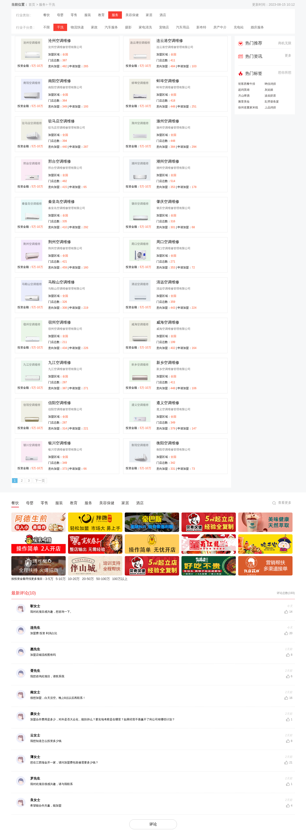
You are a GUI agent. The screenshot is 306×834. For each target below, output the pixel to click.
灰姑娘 (269, 89)
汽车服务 (111, 27)
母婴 (60, 15)
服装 (87, 15)
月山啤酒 (244, 95)
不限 (46, 27)
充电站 (239, 27)
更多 (288, 55)
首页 (32, 4)
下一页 (40, 480)
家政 (94, 27)
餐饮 (46, 15)
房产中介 (220, 27)
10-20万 (74, 579)
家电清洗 (145, 27)
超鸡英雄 (244, 89)
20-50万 (88, 579)
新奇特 (201, 27)
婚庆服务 (257, 27)
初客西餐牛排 (246, 83)
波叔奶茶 (270, 95)
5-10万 (61, 579)
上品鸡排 (270, 107)
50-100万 (103, 579)
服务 (42, 4)
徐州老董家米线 (248, 107)
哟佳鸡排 (270, 83)
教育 (101, 15)
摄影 (128, 27)
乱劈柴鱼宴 (272, 101)
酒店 (162, 15)
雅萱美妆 (244, 101)
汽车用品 (182, 27)
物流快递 (77, 27)
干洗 (51, 4)
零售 (74, 15)
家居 (149, 15)
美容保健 (132, 15)
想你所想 (284, 72)
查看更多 (284, 502)
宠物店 (164, 27)
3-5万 (49, 579)
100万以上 (119, 579)
